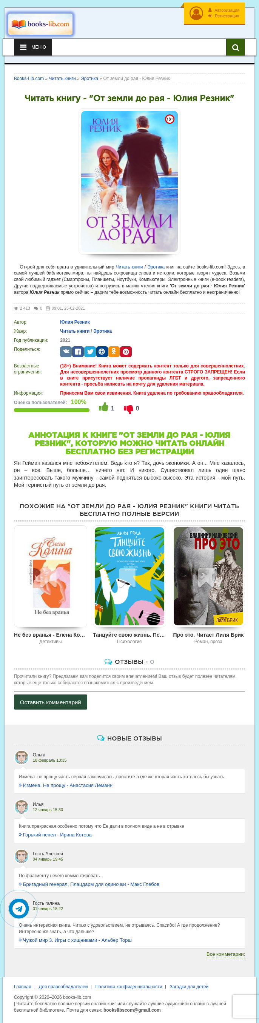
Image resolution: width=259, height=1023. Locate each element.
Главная (22, 986)
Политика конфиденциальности (128, 986)
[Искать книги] (235, 47)
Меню (33, 47)
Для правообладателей (63, 986)
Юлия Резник (74, 322)
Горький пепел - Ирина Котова (55, 835)
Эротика (156, 267)
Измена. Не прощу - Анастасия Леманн (66, 785)
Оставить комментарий (50, 702)
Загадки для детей (189, 986)
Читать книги (129, 267)
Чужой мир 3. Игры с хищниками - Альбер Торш (75, 940)
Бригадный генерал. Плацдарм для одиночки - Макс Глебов (89, 884)
